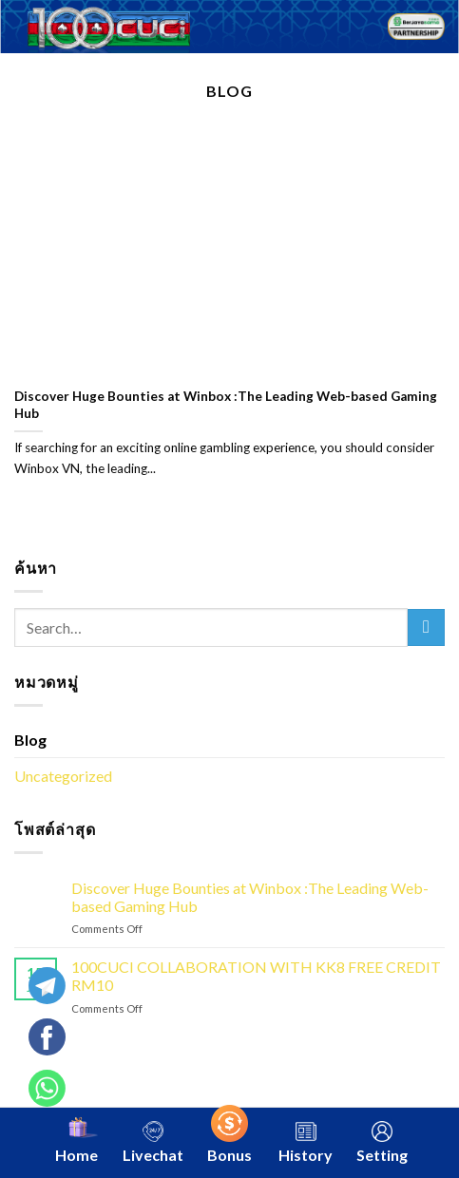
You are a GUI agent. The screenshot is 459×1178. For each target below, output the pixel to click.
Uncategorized (63, 776)
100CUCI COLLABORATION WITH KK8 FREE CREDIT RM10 (256, 976)
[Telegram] (53, 992)
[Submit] (426, 627)
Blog (30, 740)
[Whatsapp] (53, 1044)
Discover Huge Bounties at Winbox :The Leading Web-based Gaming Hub (225, 405)
